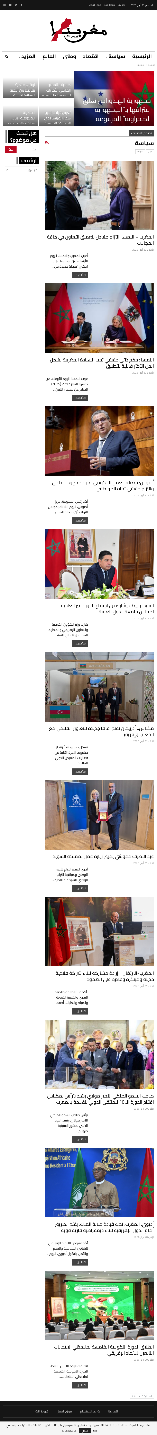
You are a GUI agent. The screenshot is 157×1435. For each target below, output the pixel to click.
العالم (49, 56)
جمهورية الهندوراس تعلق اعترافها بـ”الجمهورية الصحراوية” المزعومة (117, 109)
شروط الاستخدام (90, 1411)
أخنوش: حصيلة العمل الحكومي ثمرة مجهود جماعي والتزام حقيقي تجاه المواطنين (103, 485)
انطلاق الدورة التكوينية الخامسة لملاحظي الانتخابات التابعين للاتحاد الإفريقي (104, 1349)
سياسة (117, 56)
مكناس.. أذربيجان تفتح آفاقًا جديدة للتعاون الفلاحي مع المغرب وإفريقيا (101, 731)
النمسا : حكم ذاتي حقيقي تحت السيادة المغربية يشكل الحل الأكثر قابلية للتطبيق (102, 362)
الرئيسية (142, 56)
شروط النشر (109, 4)
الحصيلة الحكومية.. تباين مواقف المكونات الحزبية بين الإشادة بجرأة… (21, 123)
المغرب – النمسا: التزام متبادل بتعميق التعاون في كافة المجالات (100, 239)
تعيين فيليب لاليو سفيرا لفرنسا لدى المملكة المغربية (57, 118)
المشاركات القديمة (142, 1396)
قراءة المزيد (69, 1430)
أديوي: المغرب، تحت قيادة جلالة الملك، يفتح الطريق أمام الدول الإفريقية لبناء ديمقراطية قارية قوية (104, 1227)
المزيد (28, 56)
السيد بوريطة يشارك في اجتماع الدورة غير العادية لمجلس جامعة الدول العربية (107, 608)
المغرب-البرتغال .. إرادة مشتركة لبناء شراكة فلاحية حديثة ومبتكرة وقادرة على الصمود (105, 976)
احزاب (150, 151)
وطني (69, 56)
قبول (85, 1430)
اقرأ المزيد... (80, 275)
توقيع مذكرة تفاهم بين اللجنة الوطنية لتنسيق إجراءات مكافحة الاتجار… (22, 95)
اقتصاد (91, 56)
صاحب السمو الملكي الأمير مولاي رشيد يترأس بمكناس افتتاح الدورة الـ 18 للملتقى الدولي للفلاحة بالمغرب (100, 1098)
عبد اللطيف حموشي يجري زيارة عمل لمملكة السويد (103, 856)
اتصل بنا (121, 4)
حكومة (140, 151)
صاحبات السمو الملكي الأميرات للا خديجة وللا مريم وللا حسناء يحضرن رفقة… (56, 95)
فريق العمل (95, 4)
